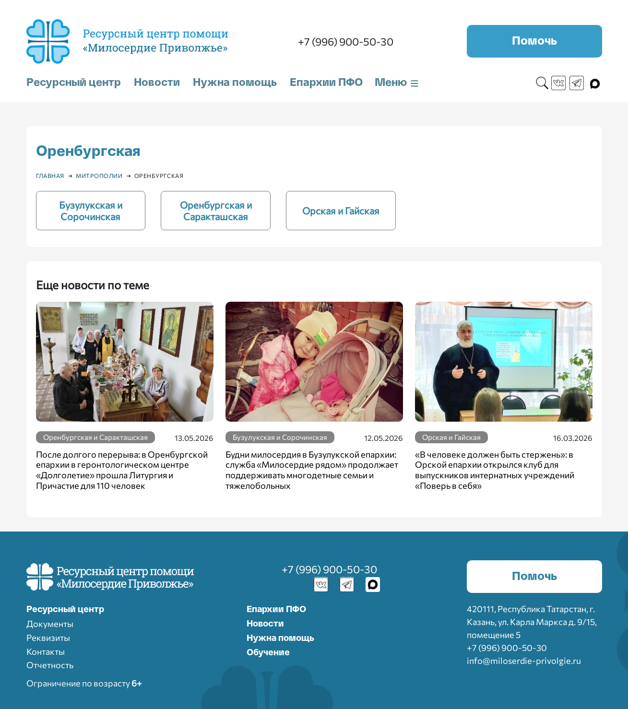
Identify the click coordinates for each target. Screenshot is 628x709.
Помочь (534, 41)
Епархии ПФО (326, 82)
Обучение (268, 653)
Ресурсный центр (73, 82)
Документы (49, 623)
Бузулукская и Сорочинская (280, 437)
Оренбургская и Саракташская (95, 437)
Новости (157, 82)
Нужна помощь (235, 82)
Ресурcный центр (65, 609)
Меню (397, 82)
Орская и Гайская (451, 437)
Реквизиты (48, 637)
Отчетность (49, 665)
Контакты (45, 651)
